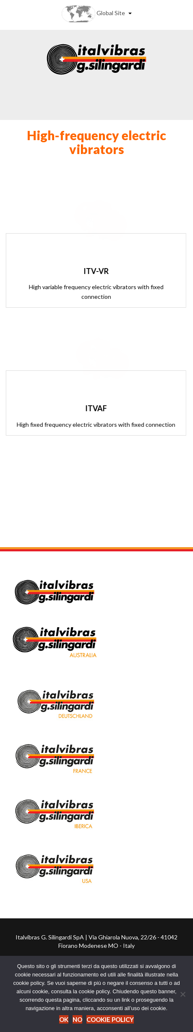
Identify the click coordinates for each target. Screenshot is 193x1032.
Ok (63, 1019)
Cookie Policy (110, 1019)
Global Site (97, 13)
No (77, 1019)
